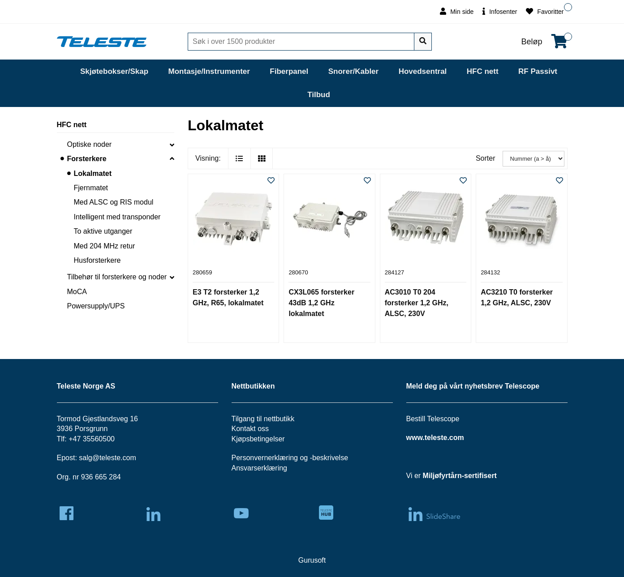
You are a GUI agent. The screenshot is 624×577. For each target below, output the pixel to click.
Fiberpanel (289, 71)
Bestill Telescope (433, 419)
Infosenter (499, 11)
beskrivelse (330, 458)
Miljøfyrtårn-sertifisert (460, 475)
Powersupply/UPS (96, 306)
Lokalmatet (93, 173)
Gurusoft (312, 560)
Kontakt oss (250, 428)
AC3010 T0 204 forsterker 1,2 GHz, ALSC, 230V (416, 302)
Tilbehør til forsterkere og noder (117, 277)
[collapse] (172, 145)
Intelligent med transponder (117, 217)
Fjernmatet (91, 188)
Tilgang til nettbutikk (263, 419)
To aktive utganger (103, 231)
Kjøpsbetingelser (258, 439)
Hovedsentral (423, 71)
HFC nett (483, 71)
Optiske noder (89, 144)
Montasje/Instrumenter (209, 71)
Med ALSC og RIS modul (114, 202)
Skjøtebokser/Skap (114, 71)
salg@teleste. (100, 458)
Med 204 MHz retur (104, 246)
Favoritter (545, 11)
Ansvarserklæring (259, 468)
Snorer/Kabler (353, 71)
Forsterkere (87, 158)
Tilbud (318, 94)
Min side (456, 11)
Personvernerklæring (265, 458)
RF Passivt (537, 71)
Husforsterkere (97, 260)
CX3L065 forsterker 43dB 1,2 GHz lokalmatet (321, 302)
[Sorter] (533, 159)
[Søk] (302, 42)
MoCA (77, 291)
